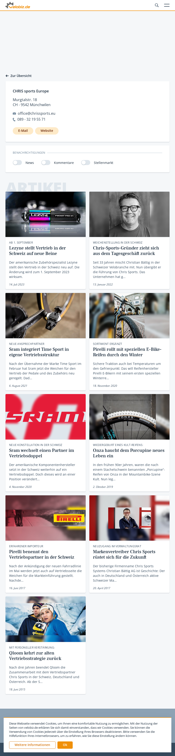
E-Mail (23, 130)
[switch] (17, 162)
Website (47, 130)
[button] (65, 745)
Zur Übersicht (18, 76)
